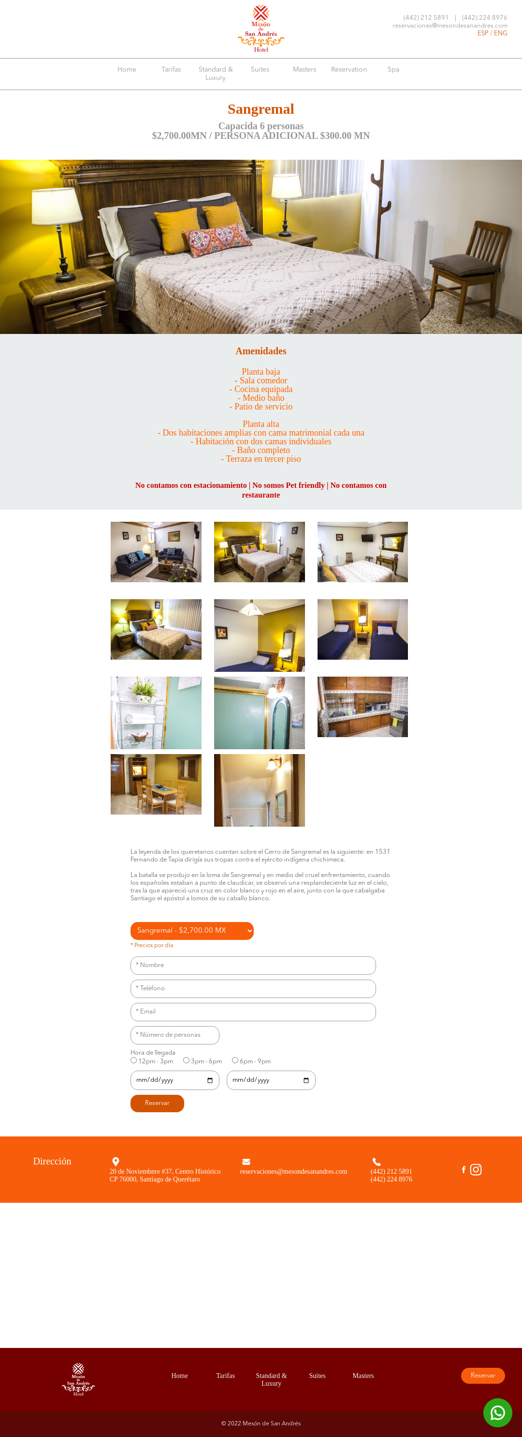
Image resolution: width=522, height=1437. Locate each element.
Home (126, 69)
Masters (304, 69)
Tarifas (171, 69)
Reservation (349, 69)
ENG (501, 33)
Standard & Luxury (216, 73)
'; (192, 931)
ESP (483, 33)
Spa (393, 69)
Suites (260, 69)
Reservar (483, 1376)
